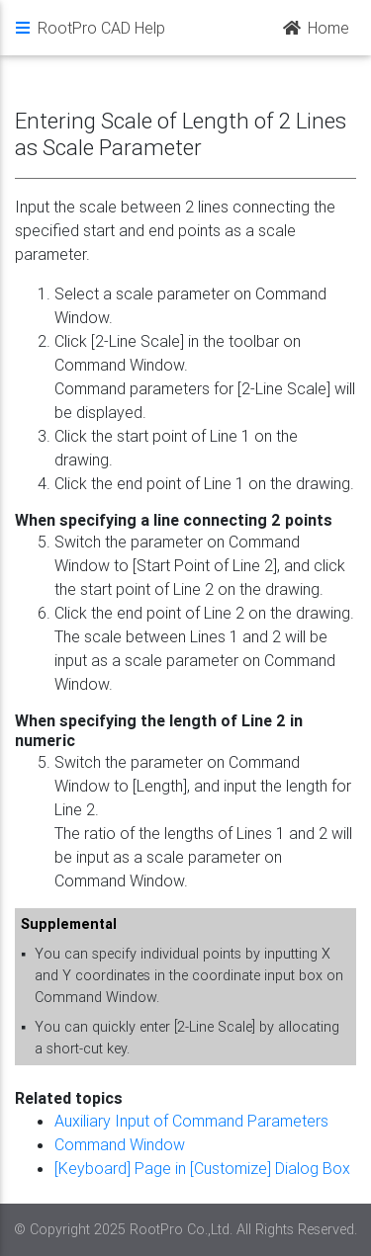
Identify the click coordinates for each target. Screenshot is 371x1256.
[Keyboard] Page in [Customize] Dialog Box (202, 1168)
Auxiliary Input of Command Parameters (191, 1120)
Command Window (119, 1144)
